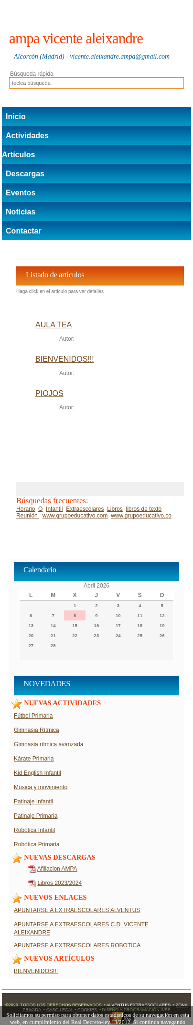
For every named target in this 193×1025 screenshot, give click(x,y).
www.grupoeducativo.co (141, 515)
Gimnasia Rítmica (36, 730)
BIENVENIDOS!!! (64, 359)
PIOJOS (49, 393)
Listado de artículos (55, 274)
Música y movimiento (40, 787)
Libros (115, 509)
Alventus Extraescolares (139, 1005)
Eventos (20, 193)
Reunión (27, 515)
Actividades (27, 136)
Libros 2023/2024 (59, 883)
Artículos (18, 155)
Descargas (25, 174)
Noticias (20, 212)
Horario (25, 509)
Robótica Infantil (34, 830)
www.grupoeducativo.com (75, 515)
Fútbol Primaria (33, 715)
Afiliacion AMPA (57, 868)
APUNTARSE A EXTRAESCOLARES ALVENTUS (77, 910)
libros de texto (144, 509)
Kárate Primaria (34, 758)
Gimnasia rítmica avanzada (48, 744)
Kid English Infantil (37, 773)
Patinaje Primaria (35, 815)
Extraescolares (85, 509)
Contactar (24, 231)
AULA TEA (53, 325)
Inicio (16, 116)
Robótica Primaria (36, 844)
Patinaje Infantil (33, 801)
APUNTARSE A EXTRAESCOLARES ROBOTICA (77, 945)
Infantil (54, 509)
